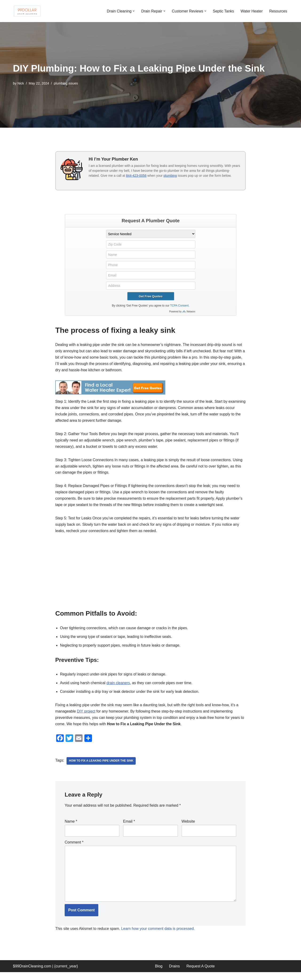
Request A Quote (200, 968)
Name (71, 823)
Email (129, 823)
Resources (278, 11)
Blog (158, 968)
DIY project (86, 713)
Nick (20, 83)
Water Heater (251, 11)
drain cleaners (119, 684)
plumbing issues (66, 83)
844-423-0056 (136, 175)
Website (188, 823)
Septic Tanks (223, 11)
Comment (74, 844)
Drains (174, 968)
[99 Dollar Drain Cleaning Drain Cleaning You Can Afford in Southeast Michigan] (27, 11)
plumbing (170, 175)
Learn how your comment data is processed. (159, 930)
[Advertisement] (150, 575)
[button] (133, 11)
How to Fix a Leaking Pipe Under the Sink (101, 762)
